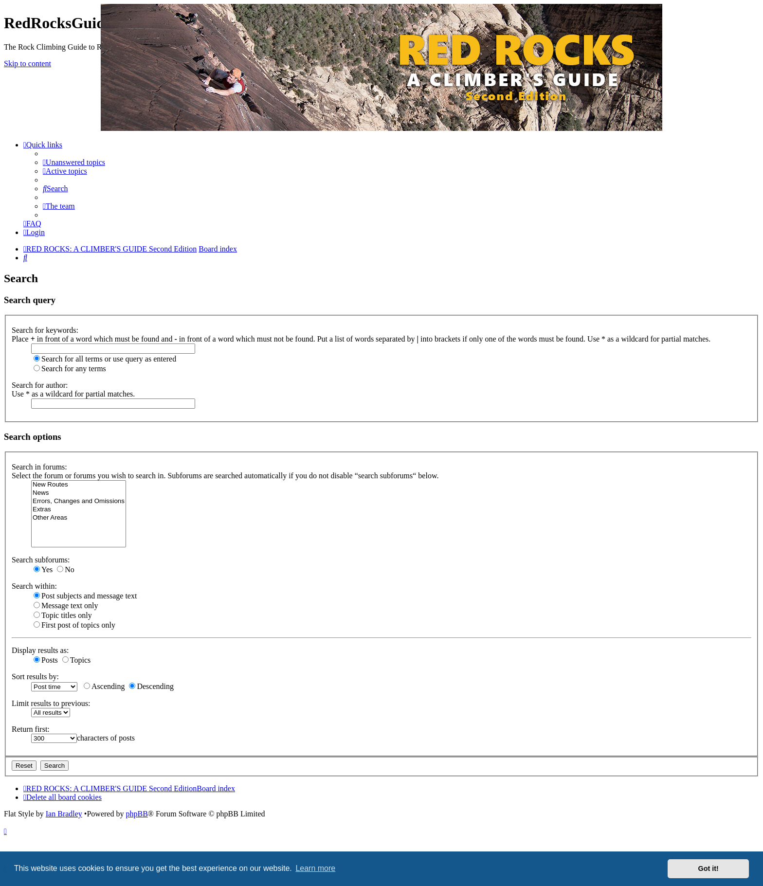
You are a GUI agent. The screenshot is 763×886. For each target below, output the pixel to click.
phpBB (136, 814)
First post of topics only (74, 625)
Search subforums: (41, 560)
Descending (151, 686)
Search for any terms (70, 368)
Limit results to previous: (51, 703)
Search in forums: (39, 467)
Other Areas (79, 518)
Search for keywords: (45, 330)
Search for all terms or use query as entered (105, 359)
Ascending (104, 686)
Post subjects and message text (85, 596)
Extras (79, 510)
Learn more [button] (315, 868)
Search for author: (40, 385)
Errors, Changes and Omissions (79, 501)
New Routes (79, 485)
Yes (43, 569)
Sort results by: (35, 676)
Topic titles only (63, 615)
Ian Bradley (64, 814)
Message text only (66, 605)
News (79, 493)
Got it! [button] (708, 868)
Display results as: (40, 650)
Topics (76, 660)
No (65, 569)
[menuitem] (74, 162)
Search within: (34, 586)
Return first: (31, 729)
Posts (46, 660)
